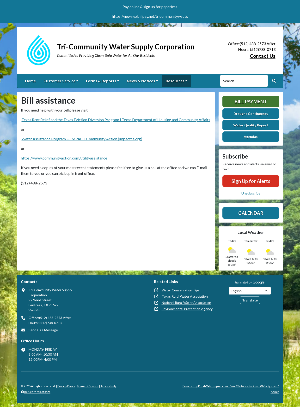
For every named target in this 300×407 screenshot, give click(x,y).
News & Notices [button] (141, 80)
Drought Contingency (250, 114)
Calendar (250, 213)
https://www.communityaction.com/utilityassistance (64, 158)
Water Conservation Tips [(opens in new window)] (181, 290)
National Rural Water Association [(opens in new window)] (186, 303)
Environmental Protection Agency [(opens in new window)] (187, 309)
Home (30, 80)
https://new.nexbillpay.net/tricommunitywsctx (150, 16)
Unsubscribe (250, 193)
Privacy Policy (66, 386)
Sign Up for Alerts (251, 181)
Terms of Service (87, 386)
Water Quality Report (250, 125)
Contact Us (263, 56)
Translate (250, 300)
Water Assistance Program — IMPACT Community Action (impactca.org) (82, 138)
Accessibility (108, 386)
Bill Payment (251, 101)
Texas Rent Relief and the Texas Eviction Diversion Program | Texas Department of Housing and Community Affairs (116, 119)
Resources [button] (175, 80)
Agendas (251, 137)
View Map (35, 310)
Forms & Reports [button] (101, 80)
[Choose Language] (250, 291)
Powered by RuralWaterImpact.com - (231, 386)
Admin (275, 392)
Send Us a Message (43, 330)
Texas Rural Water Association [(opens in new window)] (185, 296)
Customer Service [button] (59, 80)
